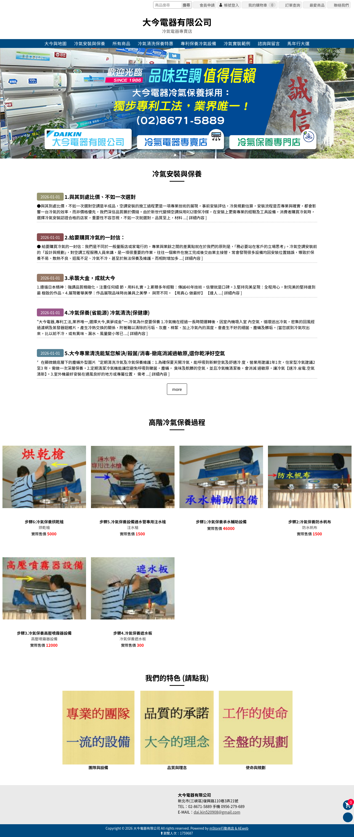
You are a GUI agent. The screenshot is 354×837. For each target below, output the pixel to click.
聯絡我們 (341, 5)
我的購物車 (262, 5)
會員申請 (207, 5)
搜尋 (186, 5)
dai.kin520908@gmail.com (217, 812)
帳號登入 (231, 5)
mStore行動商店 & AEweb (229, 828)
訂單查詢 (292, 5)
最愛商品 (317, 5)
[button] (175, 155)
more (177, 389)
